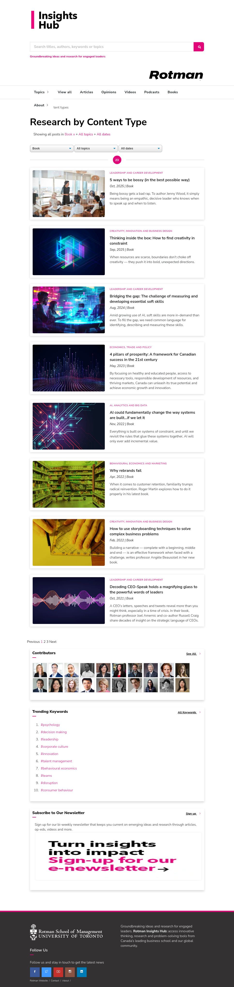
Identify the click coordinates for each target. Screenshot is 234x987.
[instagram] (70, 972)
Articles (86, 92)
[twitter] (46, 972)
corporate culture (55, 746)
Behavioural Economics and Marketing (138, 463)
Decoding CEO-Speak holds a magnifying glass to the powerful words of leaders (153, 589)
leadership (50, 739)
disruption (50, 782)
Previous (33, 641)
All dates (104, 134)
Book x (69, 134)
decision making (55, 732)
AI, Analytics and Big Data (128, 405)
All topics (86, 134)
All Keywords (190, 712)
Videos (130, 92)
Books (173, 92)
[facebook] (35, 972)
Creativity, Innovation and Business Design (141, 231)
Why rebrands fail (126, 470)
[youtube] (58, 972)
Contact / (56, 980)
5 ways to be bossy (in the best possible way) (150, 179)
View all (65, 92)
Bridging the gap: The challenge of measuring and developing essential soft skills (154, 298)
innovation (50, 753)
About (41, 105)
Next (53, 641)
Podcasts (151, 92)
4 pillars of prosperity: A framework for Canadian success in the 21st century (153, 356)
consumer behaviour (58, 790)
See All (194, 653)
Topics (42, 92)
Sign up (194, 813)
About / (67, 980)
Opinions (108, 92)
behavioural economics (60, 768)
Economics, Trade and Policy (131, 347)
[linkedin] (82, 972)
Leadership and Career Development (136, 173)
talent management (57, 761)
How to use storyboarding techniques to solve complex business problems (150, 531)
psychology (51, 724)
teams (47, 775)
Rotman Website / (40, 980)
